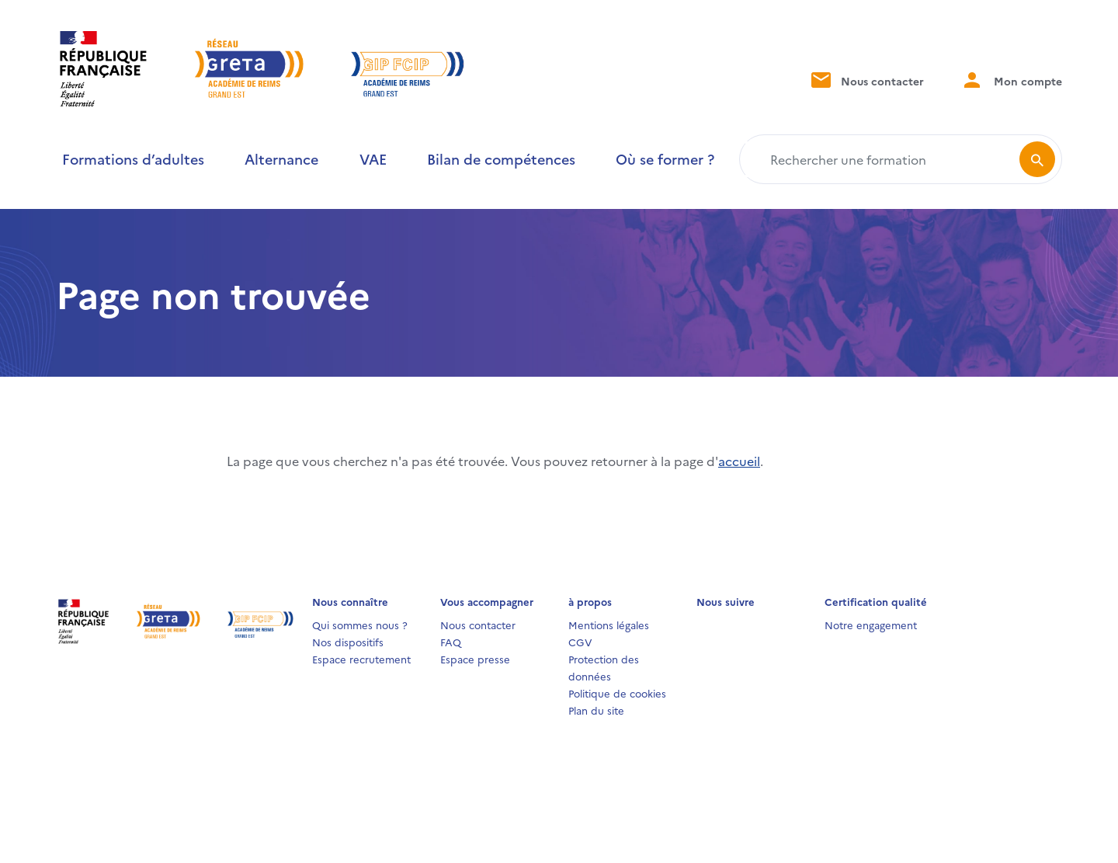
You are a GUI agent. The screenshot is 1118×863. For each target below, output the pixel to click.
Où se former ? (665, 159)
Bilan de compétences (501, 159)
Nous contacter (866, 80)
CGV (580, 642)
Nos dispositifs (348, 642)
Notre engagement (871, 625)
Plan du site (596, 710)
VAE (373, 159)
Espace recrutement (361, 659)
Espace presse (475, 659)
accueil (739, 460)
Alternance (281, 159)
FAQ (450, 642)
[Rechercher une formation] (882, 159)
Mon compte (1011, 80)
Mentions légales (608, 625)
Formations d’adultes (133, 159)
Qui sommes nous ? (360, 625)
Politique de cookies (617, 693)
